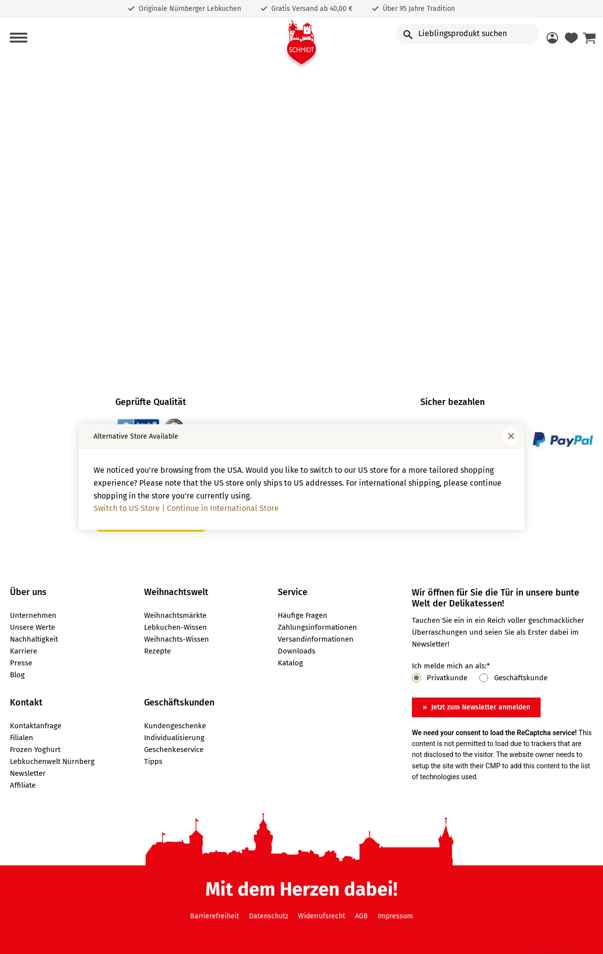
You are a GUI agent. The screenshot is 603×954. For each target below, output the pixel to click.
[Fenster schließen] (510, 436)
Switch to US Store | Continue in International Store (186, 508)
